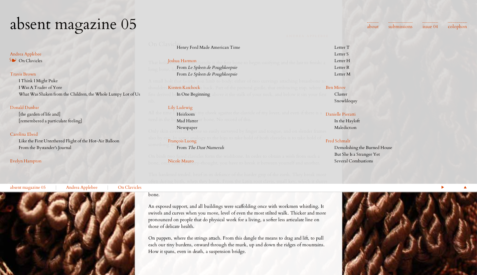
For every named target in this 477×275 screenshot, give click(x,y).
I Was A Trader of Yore (40, 88)
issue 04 (430, 26)
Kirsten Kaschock (184, 88)
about (372, 26)
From (207, 67)
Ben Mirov (336, 88)
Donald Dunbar (24, 108)
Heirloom (186, 114)
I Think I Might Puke (38, 81)
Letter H (342, 61)
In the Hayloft (347, 121)
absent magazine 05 (28, 187)
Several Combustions (353, 161)
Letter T (342, 47)
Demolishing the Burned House (363, 148)
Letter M (342, 74)
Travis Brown (23, 74)
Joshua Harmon (182, 61)
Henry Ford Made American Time (208, 47)
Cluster (340, 94)
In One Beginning (193, 94)
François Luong (182, 141)
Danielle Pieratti (341, 114)
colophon (457, 26)
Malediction (345, 128)
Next (442, 187)
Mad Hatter (187, 121)
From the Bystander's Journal (45, 148)
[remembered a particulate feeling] (50, 121)
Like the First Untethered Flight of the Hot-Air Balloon (69, 141)
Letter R (341, 67)
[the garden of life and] (39, 114)
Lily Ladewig (180, 108)
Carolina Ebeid (24, 134)
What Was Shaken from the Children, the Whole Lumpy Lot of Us (79, 94)
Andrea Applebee (25, 54)
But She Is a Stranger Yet (357, 154)
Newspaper (187, 128)
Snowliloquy (345, 101)
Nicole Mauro (181, 161)
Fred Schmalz (338, 141)
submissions (400, 26)
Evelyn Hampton (25, 161)
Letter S (341, 54)
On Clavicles (30, 61)
